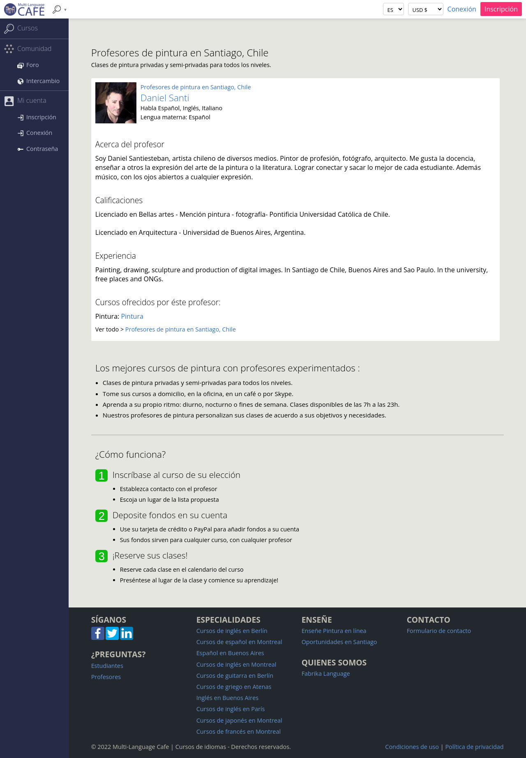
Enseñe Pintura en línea (334, 631)
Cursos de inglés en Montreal (236, 664)
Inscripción (501, 9)
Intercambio (38, 81)
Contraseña (37, 149)
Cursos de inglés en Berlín (232, 631)
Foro (28, 65)
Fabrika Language (326, 673)
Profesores (106, 677)
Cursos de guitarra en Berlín (234, 675)
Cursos (21, 28)
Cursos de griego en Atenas (234, 687)
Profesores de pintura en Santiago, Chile (196, 87)
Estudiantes (107, 666)
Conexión (462, 9)
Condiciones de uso (412, 747)
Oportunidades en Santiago (339, 642)
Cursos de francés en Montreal (238, 731)
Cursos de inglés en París (230, 709)
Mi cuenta (25, 101)
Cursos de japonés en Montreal (239, 720)
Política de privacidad (474, 747)
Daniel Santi (165, 97)
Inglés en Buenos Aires (227, 698)
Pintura (132, 316)
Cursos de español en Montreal (239, 642)
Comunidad (27, 49)
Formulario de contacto (439, 631)
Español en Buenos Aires (230, 653)
